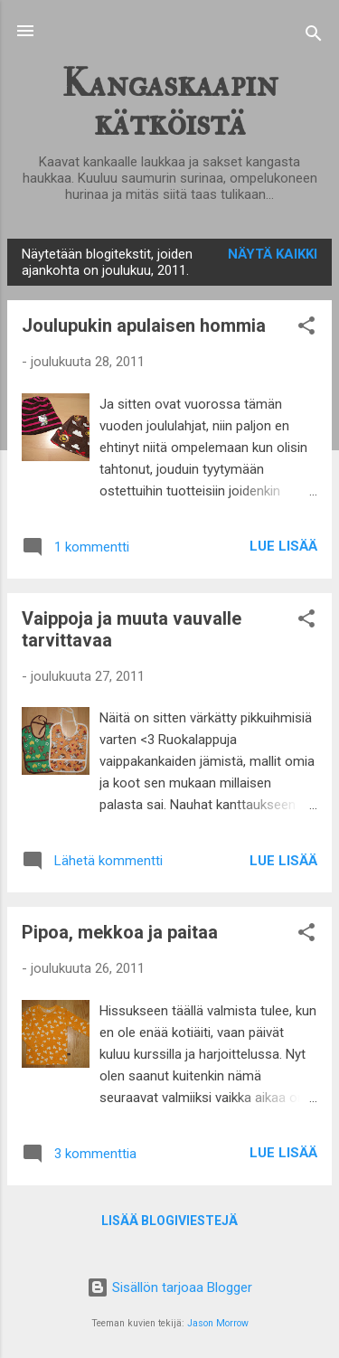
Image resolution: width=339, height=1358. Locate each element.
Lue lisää (283, 546)
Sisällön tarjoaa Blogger (169, 1287)
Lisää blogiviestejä (169, 1220)
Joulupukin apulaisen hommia (144, 325)
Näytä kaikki (272, 254)
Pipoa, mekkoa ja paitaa (120, 932)
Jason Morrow (218, 1323)
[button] (306, 329)
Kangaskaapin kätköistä (169, 103)
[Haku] (314, 36)
